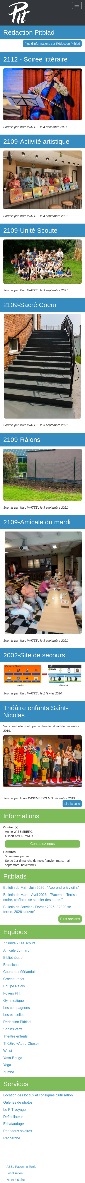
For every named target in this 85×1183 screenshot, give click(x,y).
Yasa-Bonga (12, 1058)
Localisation (15, 1173)
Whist (7, 1051)
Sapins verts (12, 1029)
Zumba (8, 1072)
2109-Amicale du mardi (36, 522)
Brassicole (11, 965)
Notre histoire (16, 1179)
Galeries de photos (17, 1102)
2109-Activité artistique (36, 141)
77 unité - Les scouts (19, 943)
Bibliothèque (12, 957)
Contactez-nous (42, 844)
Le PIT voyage (14, 1109)
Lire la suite (72, 803)
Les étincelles (13, 1015)
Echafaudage (13, 1124)
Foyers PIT (11, 993)
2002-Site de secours (34, 655)
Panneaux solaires (17, 1131)
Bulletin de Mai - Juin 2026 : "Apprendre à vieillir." (41, 887)
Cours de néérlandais (19, 972)
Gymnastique (13, 1000)
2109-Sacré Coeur (30, 304)
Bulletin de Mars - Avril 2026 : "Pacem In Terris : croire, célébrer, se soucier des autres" (40, 897)
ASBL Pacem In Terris (21, 1166)
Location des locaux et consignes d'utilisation (38, 1095)
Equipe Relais (14, 986)
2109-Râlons (21, 439)
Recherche (11, 1138)
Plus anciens (70, 919)
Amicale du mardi (16, 950)
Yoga (7, 1065)
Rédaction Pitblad (28, 32)
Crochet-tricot (13, 979)
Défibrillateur (13, 1117)
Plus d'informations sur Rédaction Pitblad (52, 43)
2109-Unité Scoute (30, 230)
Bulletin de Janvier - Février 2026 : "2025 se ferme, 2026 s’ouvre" (37, 909)
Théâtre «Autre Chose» (21, 1043)
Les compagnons (16, 1008)
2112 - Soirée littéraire (35, 59)
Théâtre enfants (15, 1036)
